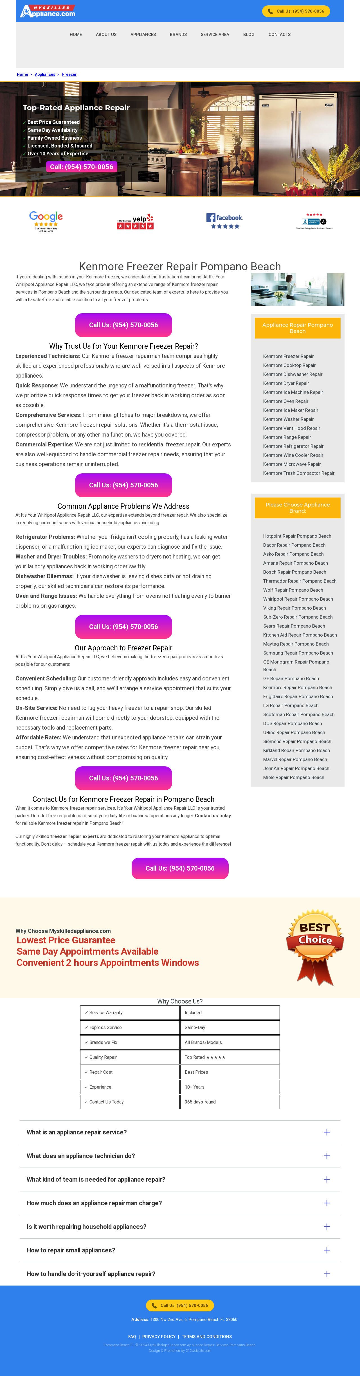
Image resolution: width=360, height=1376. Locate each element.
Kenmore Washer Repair (288, 419)
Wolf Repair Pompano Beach (293, 590)
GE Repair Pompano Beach (291, 678)
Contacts (280, 34)
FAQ (132, 1336)
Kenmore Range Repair (287, 437)
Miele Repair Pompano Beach (293, 777)
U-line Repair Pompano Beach (294, 732)
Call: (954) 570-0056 (81, 167)
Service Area (215, 34)
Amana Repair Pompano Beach (295, 563)
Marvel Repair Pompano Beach (295, 759)
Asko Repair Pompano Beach (293, 554)
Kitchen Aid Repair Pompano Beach (300, 635)
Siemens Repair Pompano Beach (297, 741)
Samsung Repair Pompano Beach (298, 653)
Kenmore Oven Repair (286, 401)
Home (76, 34)
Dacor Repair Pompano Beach (294, 545)
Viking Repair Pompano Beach (294, 608)
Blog (249, 34)
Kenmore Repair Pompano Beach (297, 687)
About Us (106, 34)
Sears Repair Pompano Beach (294, 626)
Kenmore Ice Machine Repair (293, 392)
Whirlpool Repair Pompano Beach (298, 599)
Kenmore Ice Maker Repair (290, 410)
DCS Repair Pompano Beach (292, 723)
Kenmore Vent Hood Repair (291, 428)
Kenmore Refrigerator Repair (293, 446)
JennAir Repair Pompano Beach (296, 768)
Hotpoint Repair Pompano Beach (297, 536)
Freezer (69, 74)
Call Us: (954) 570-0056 (300, 11)
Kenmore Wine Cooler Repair (293, 455)
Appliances (143, 34)
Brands (178, 34)
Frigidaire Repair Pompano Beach (298, 696)
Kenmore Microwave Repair (292, 464)
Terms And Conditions (207, 1336)
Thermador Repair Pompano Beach (300, 581)
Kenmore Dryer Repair (286, 383)
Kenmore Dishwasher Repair (293, 374)
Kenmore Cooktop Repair (289, 365)
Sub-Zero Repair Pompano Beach (298, 617)
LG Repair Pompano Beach (291, 705)
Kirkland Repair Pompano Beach (296, 750)
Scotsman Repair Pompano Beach (299, 714)
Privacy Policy (159, 1336)
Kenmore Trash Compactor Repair (299, 473)
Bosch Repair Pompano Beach (294, 572)
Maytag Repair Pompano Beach (296, 644)
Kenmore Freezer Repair (288, 356)
